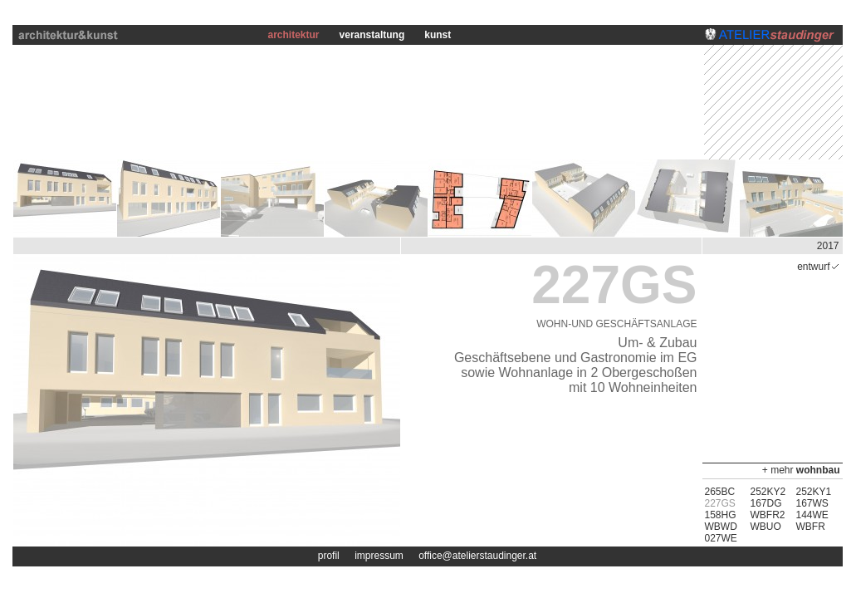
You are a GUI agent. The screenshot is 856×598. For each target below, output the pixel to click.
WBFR (810, 526)
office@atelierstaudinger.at (477, 555)
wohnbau (818, 470)
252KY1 (814, 492)
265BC (720, 492)
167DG (766, 503)
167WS (812, 503)
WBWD (721, 526)
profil (329, 555)
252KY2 (768, 492)
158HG (720, 515)
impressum (379, 555)
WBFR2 (768, 515)
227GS (720, 503)
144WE (812, 515)
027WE (721, 538)
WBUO (766, 526)
